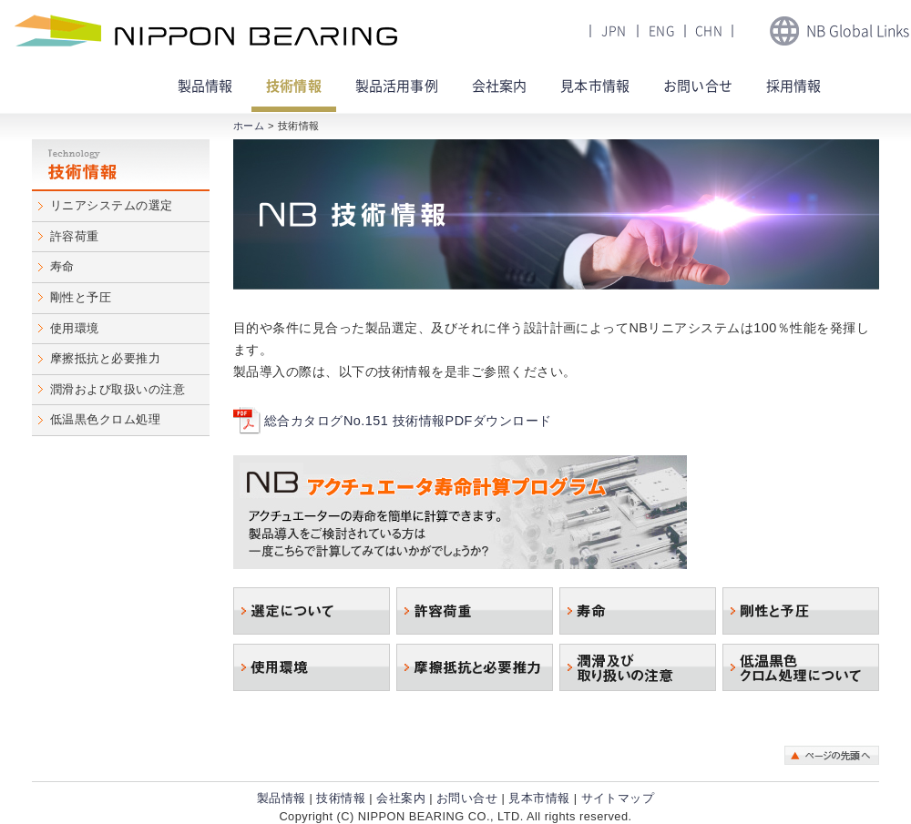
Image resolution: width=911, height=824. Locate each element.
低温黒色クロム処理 (105, 419)
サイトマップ (618, 798)
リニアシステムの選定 (111, 205)
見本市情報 (595, 86)
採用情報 (794, 86)
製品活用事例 (396, 86)
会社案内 (499, 86)
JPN (613, 31)
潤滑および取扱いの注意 (117, 389)
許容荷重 (74, 236)
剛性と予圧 (80, 297)
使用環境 (74, 328)
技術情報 (294, 86)
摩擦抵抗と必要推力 (105, 358)
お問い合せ (697, 86)
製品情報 (281, 798)
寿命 (62, 266)
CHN (708, 31)
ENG (661, 31)
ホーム (248, 125)
